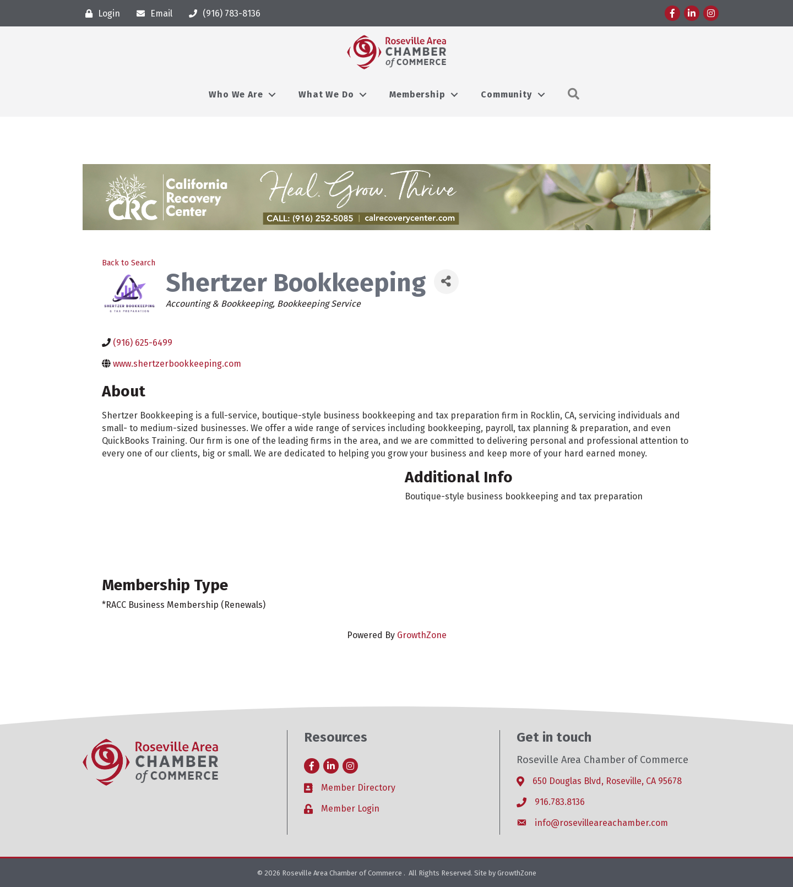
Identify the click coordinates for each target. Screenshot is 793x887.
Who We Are (236, 94)
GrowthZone (422, 635)
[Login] (100, 13)
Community (506, 94)
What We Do (326, 94)
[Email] (151, 13)
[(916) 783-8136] (221, 13)
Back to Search (128, 263)
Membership (417, 94)
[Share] (446, 281)
